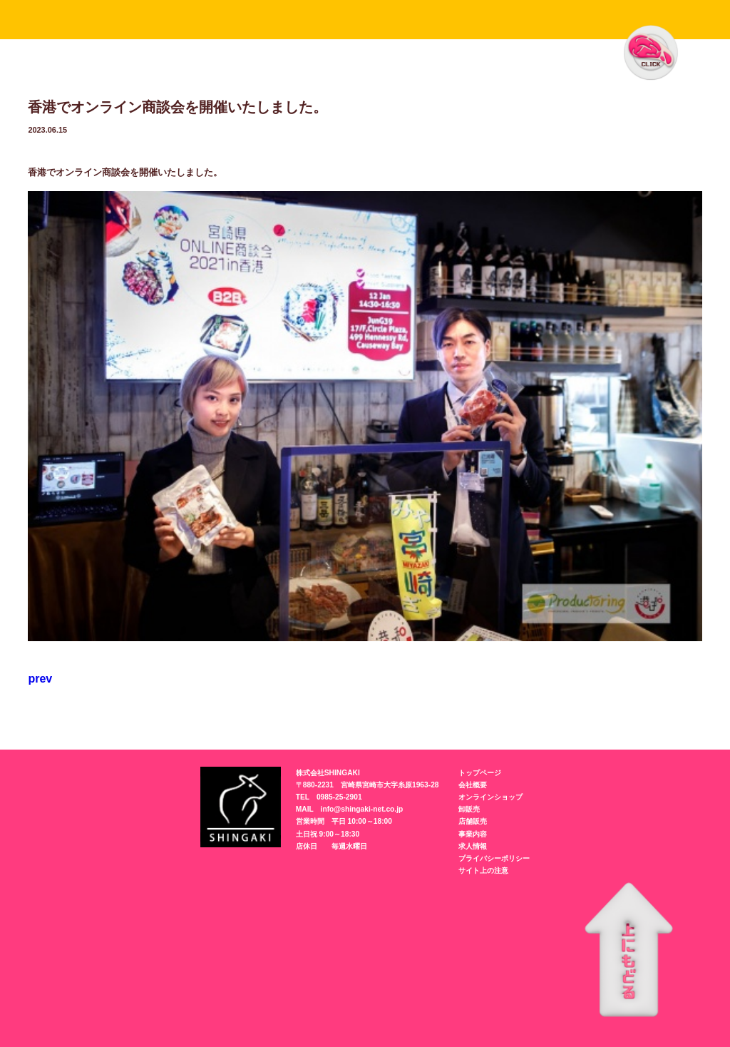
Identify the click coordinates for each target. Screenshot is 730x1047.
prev (40, 679)
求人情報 (472, 846)
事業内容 (472, 834)
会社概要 (472, 785)
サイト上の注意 (483, 870)
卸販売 (469, 809)
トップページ (479, 773)
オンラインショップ (490, 797)
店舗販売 (472, 821)
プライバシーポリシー (494, 858)
